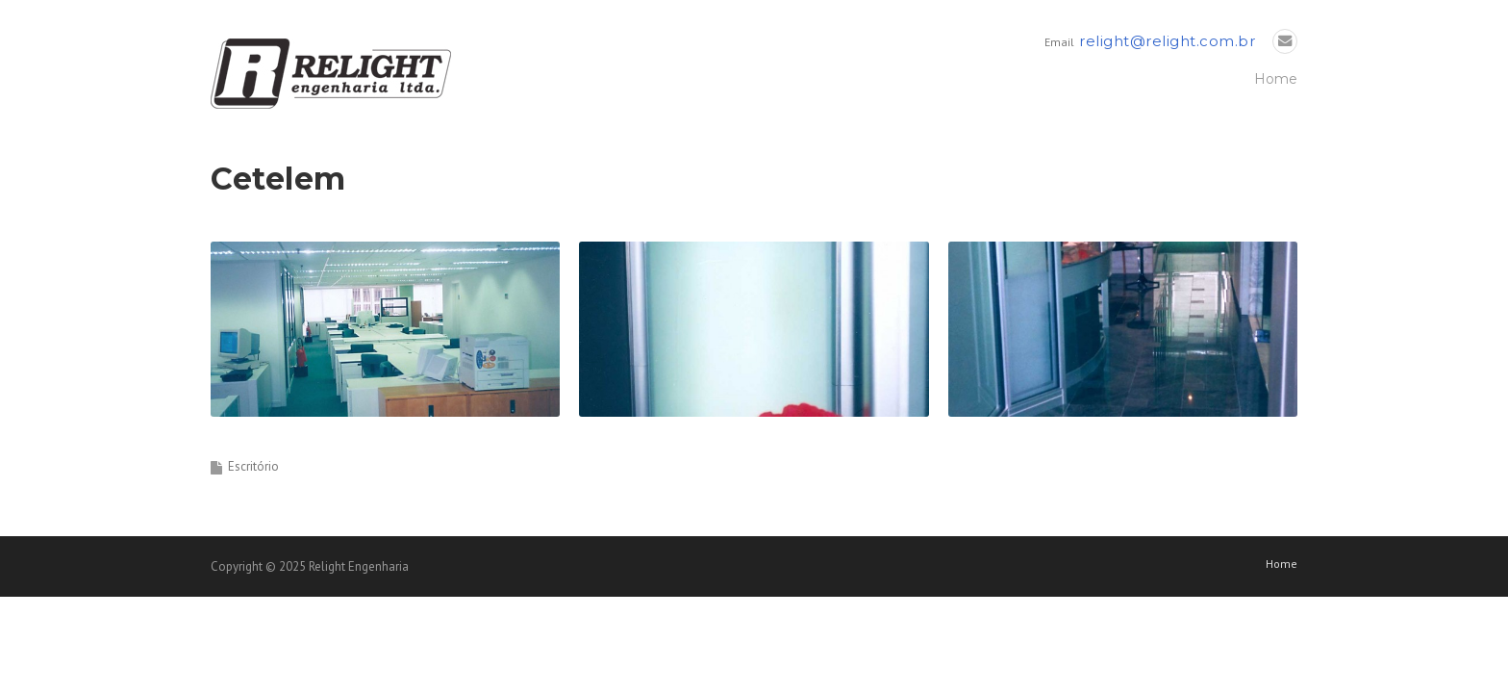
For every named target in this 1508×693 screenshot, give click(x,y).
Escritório (253, 466)
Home (1275, 79)
